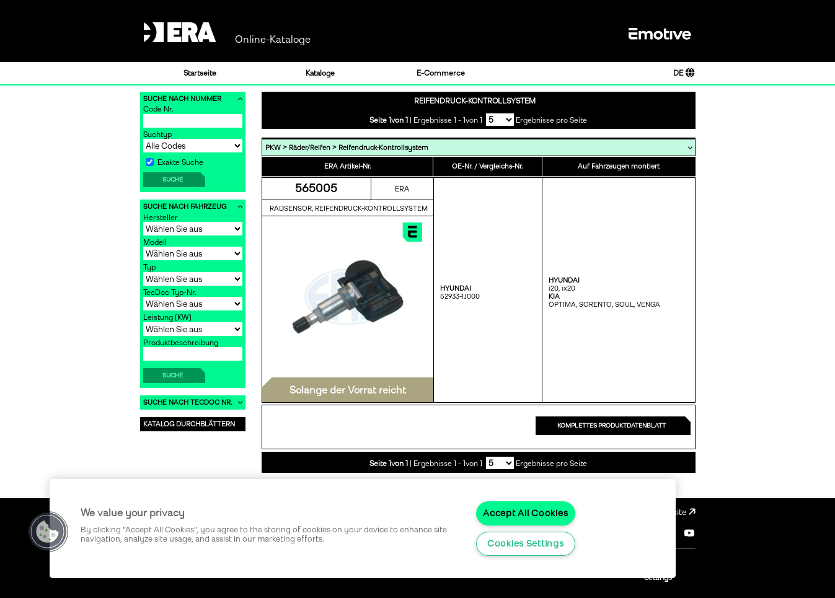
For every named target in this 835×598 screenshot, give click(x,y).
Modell (155, 242)
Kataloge (320, 73)
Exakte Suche (174, 162)
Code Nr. (158, 109)
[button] (48, 532)
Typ (149, 267)
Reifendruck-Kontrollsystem (383, 148)
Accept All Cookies (525, 513)
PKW (273, 148)
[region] (363, 528)
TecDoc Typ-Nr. (170, 292)
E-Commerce (441, 73)
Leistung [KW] (167, 317)
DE (684, 73)
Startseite (199, 73)
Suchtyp (157, 134)
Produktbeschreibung (180, 342)
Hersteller (160, 217)
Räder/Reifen (309, 148)
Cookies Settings (525, 543)
